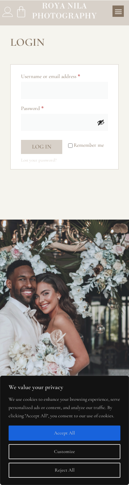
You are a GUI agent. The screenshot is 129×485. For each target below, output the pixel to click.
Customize (64, 451)
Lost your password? (38, 160)
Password (42, 107)
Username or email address (60, 75)
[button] (118, 11)
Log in (41, 146)
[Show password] (101, 122)
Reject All (65, 470)
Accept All (64, 433)
